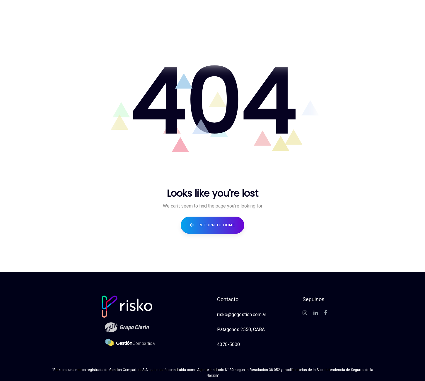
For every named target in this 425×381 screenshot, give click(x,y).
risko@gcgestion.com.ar (241, 314)
